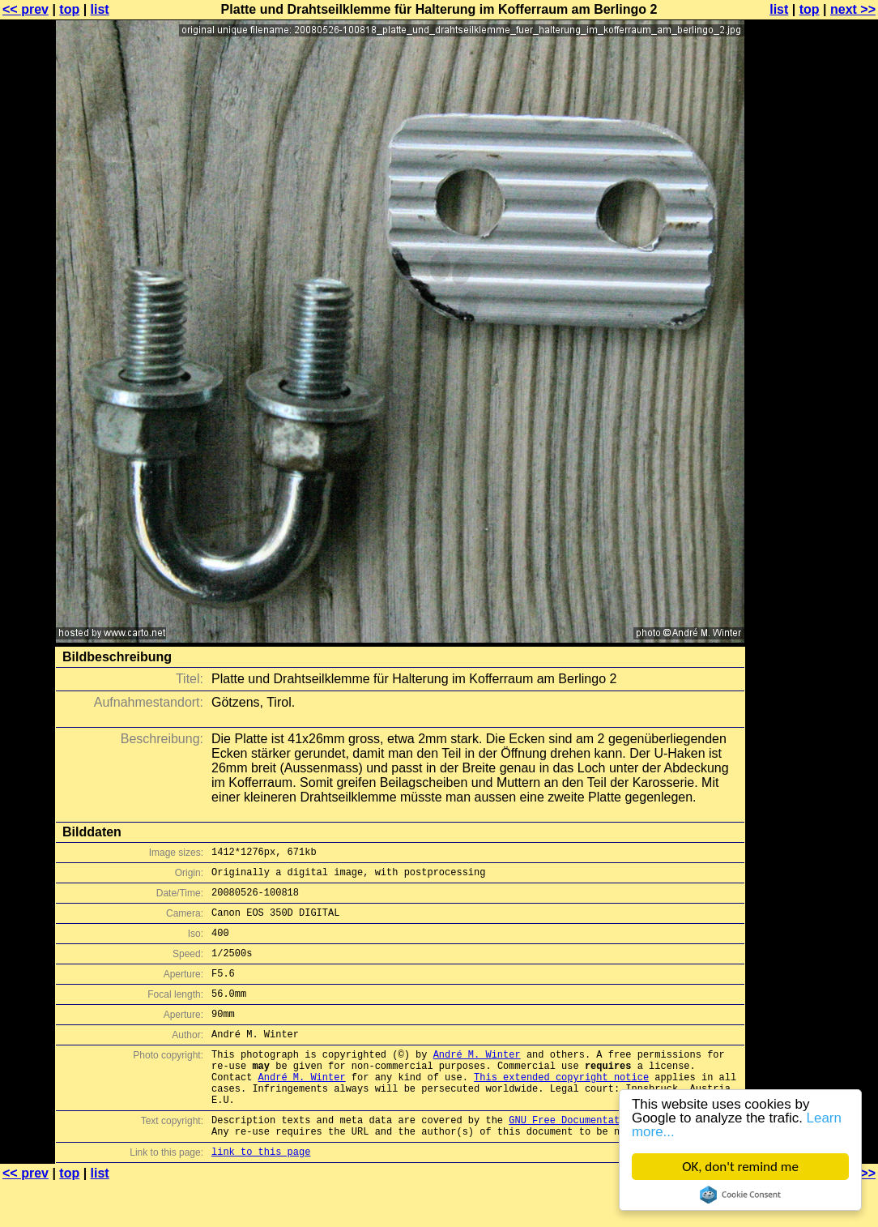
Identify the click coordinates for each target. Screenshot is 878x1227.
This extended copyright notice (561, 1108)
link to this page (260, 1195)
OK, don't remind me (740, 1166)
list (100, 9)
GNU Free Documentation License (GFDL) (616, 1158)
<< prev (25, 9)
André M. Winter (477, 1081)
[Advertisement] (812, 401)
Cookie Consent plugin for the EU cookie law (740, 1194)
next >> (853, 9)
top (69, 9)
